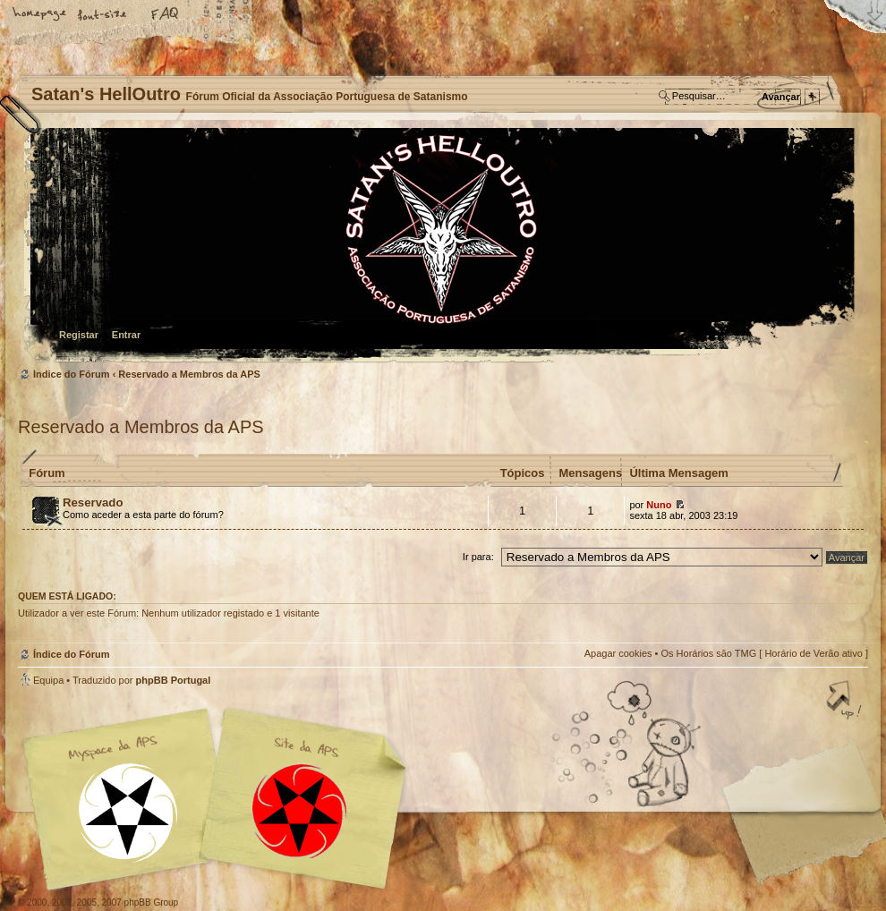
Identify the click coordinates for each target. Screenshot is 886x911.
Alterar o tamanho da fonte (103, 15)
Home (40, 15)
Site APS (300, 811)
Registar (78, 334)
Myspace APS (219, 799)
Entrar (126, 334)
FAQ (165, 15)
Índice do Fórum (440, 246)
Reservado (93, 502)
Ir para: (478, 556)
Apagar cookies (618, 653)
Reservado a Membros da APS (189, 374)
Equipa (48, 680)
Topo (845, 701)
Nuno (658, 504)
